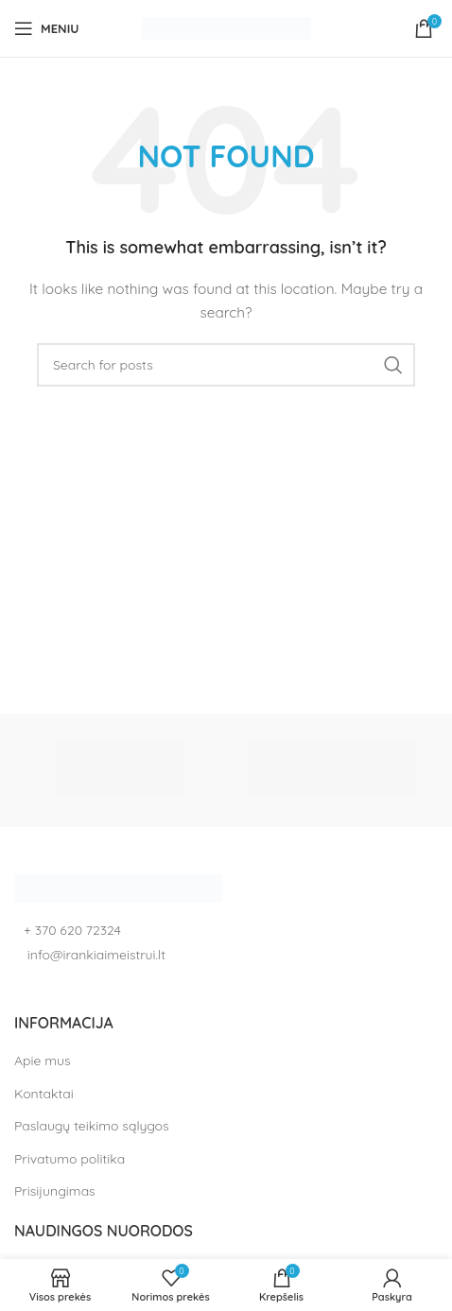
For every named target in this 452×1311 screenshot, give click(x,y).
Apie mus (42, 1060)
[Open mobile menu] (46, 28)
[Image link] (118, 886)
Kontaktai (44, 1093)
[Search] (226, 365)
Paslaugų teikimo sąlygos (91, 1125)
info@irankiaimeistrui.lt (94, 954)
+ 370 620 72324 (72, 930)
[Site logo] (226, 27)
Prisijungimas (55, 1190)
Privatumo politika (69, 1158)
